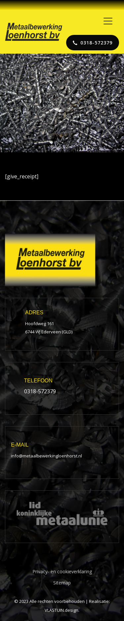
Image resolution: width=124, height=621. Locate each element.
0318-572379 (40, 391)
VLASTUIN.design (61, 610)
